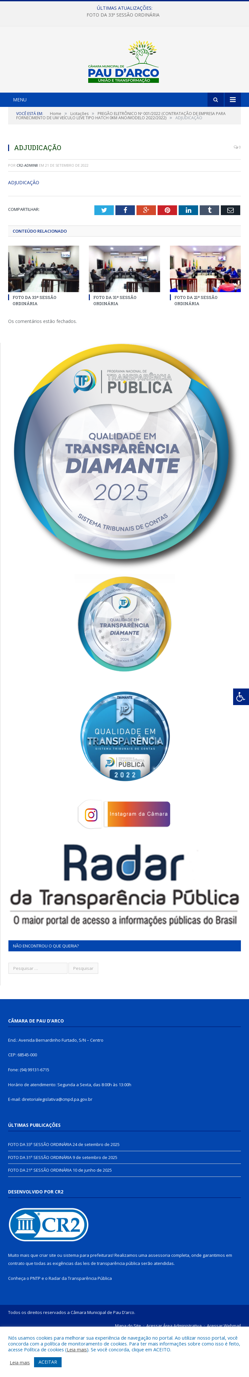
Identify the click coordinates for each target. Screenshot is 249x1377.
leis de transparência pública (111, 1306)
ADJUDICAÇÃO (23, 226)
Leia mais (77, 1349)
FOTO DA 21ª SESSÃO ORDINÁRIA (196, 344)
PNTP (35, 1321)
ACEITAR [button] (48, 1362)
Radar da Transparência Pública (80, 1321)
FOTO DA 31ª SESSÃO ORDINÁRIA (114, 344)
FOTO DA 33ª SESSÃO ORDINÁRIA (123, 15)
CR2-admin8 (27, 208)
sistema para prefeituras (88, 1299)
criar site (47, 1299)
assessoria (159, 1299)
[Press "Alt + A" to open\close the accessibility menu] (241, 696)
